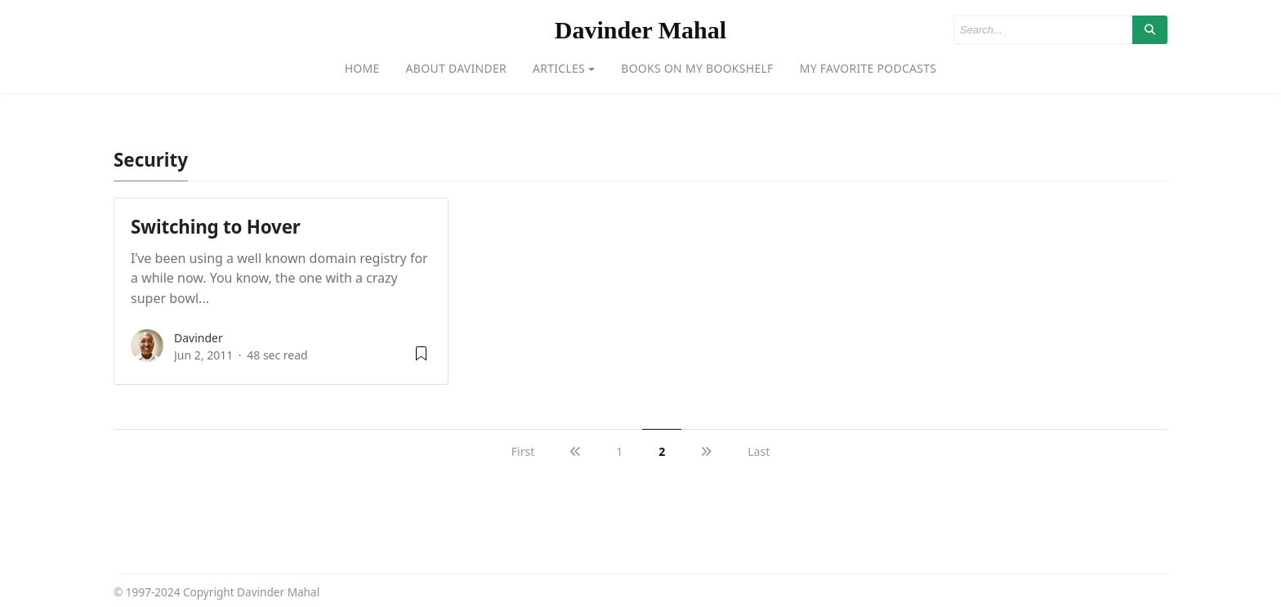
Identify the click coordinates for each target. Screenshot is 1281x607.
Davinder (198, 338)
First (522, 451)
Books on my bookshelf (697, 68)
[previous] (575, 451)
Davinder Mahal (640, 29)
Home (362, 68)
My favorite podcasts (868, 68)
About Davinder (456, 68)
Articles (559, 68)
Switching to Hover (216, 226)
